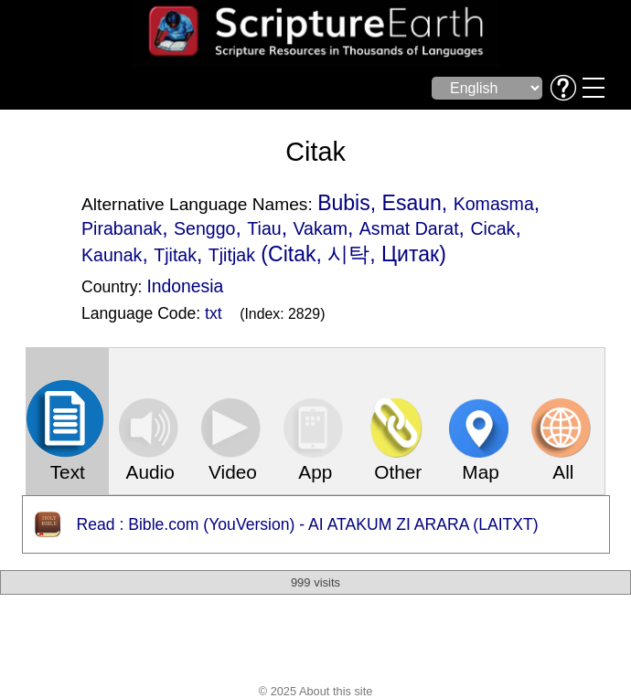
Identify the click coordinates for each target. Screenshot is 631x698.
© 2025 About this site (316, 691)
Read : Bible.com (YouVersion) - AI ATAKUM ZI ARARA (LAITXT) (308, 524)
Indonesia (184, 286)
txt (213, 313)
